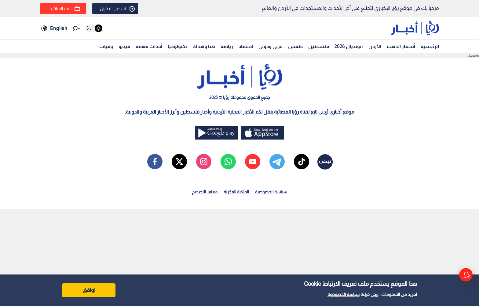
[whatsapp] (228, 161)
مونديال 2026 (349, 46)
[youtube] (252, 161)
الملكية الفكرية (236, 191)
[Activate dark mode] (94, 28)
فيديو (124, 46)
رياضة (227, 46)
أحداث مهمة (149, 46)
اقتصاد (246, 46)
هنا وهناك (203, 46)
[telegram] (277, 161)
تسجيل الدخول (117, 9)
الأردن (374, 46)
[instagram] (203, 161)
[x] (179, 161)
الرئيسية (430, 46)
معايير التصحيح (205, 191)
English (58, 28)
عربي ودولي (270, 46)
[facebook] (155, 161)
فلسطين (318, 46)
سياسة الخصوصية (343, 294)
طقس (295, 46)
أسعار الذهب (401, 46)
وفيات (106, 46)
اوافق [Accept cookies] (88, 290)
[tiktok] (301, 161)
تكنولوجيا (177, 46)
